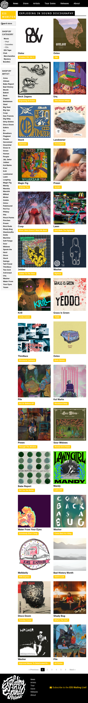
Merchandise (9, 56)
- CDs (6, 47)
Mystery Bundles (7, 60)
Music (6, 39)
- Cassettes (8, 44)
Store (32, 689)
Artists (33, 682)
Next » (73, 670)
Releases (64, 3)
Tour (32, 685)
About (77, 3)
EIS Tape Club (7, 51)
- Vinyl (6, 41)
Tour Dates (50, 3)
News (15, 3)
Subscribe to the (68, 687)
